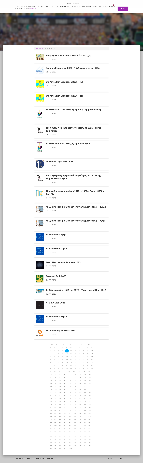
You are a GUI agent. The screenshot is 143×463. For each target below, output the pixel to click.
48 (67, 356)
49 (71, 356)
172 (55, 395)
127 (55, 380)
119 (60, 377)
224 (89, 410)
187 (85, 398)
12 (54, 347)
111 (65, 374)
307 (55, 440)
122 (75, 377)
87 (92, 365)
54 (92, 356)
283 (70, 431)
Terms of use (40, 459)
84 (79, 365)
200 (60, 404)
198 (51, 404)
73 (79, 362)
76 (92, 362)
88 (50, 368)
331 (85, 446)
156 (65, 389)
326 (60, 446)
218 (60, 410)
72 (75, 362)
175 (70, 395)
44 (50, 356)
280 (55, 431)
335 (60, 449)
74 (83, 362)
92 (67, 368)
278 (89, 428)
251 (89, 419)
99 (50, 371)
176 (75, 395)
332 (89, 446)
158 (75, 389)
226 (55, 413)
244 (55, 419)
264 (65, 425)
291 (65, 434)
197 (89, 401)
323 (89, 443)
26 (67, 350)
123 (80, 377)
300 (65, 437)
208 (55, 407)
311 (75, 440)
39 (75, 353)
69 (62, 362)
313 (85, 440)
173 (60, 395)
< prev (51, 344)
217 (55, 410)
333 (51, 449)
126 (51, 380)
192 (65, 401)
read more (32, 8)
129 (65, 380)
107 (89, 371)
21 (92, 347)
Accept (123, 8)
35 (58, 353)
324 (51, 446)
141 (80, 383)
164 (60, 392)
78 (54, 365)
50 (75, 356)
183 (65, 398)
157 (70, 389)
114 (80, 374)
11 (50, 347)
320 (75, 443)
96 (83, 368)
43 (92, 353)
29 (79, 350)
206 (89, 404)
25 (62, 350)
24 (58, 350)
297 (51, 437)
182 (60, 398)
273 (65, 428)
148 (70, 386)
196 (85, 401)
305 (89, 437)
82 (71, 365)
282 (65, 431)
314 (89, 440)
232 (85, 413)
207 (51, 407)
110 (60, 374)
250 (85, 419)
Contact (50, 459)
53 (87, 356)
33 (50, 353)
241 (85, 416)
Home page (39, 48)
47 (62, 356)
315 (51, 443)
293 (75, 434)
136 (55, 383)
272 (60, 428)
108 (51, 374)
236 (60, 416)
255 (65, 422)
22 (50, 350)
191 (60, 401)
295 (85, 434)
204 (80, 404)
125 (89, 377)
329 (75, 446)
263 (60, 425)
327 (65, 446)
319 (70, 443)
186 (80, 398)
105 (79, 371)
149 (75, 386)
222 (80, 410)
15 (67, 347)
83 (75, 365)
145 (55, 386)
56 (54, 359)
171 (51, 395)
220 (70, 410)
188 (89, 398)
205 (85, 404)
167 (75, 392)
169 (85, 392)
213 (80, 407)
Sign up (101, 5)
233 (89, 413)
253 (55, 422)
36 (62, 353)
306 (51, 440)
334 (55, 449)
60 (71, 359)
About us (29, 459)
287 (89, 431)
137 (60, 383)
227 (60, 413)
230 (75, 413)
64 (87, 359)
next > (71, 449)
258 (80, 422)
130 (70, 380)
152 (89, 386)
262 (55, 425)
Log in (108, 5)
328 (70, 446)
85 (83, 365)
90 (58, 368)
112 (70, 374)
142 (85, 383)
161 (89, 389)
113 (75, 374)
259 (85, 422)
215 (89, 407)
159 (80, 389)
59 (67, 359)
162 (51, 392)
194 (75, 401)
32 (92, 350)
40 (79, 353)
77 (50, 365)
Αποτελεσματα (77, 5)
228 (65, 413)
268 (85, 425)
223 (85, 410)
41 (83, 353)
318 (65, 443)
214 (85, 407)
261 (51, 425)
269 (89, 425)
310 (70, 440)
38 (71, 353)
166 (70, 392)
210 (65, 407)
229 (70, 413)
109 (55, 374)
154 (55, 389)
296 (89, 434)
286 (85, 431)
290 (60, 434)
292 (70, 434)
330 (80, 446)
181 (55, 398)
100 (55, 371)
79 (58, 365)
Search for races (90, 5)
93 (71, 368)
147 (65, 386)
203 (75, 404)
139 (70, 383)
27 (71, 350)
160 (85, 389)
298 (55, 437)
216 (51, 410)
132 (80, 380)
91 (62, 368)
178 (85, 395)
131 (75, 380)
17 (75, 347)
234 (51, 416)
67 (54, 362)
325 (55, 446)
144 (51, 386)
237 (65, 416)
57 (58, 359)
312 (80, 440)
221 (75, 410)
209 (60, 407)
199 (55, 404)
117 (51, 377)
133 (85, 380)
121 (70, 377)
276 (80, 428)
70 (67, 362)
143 (89, 383)
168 (80, 392)
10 (89, 345)
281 (60, 431)
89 (54, 368)
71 (71, 362)
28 (75, 350)
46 (58, 356)
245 (60, 419)
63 (83, 359)
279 (51, 431)
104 (74, 371)
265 (70, 425)
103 (69, 371)
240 (80, 416)
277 (85, 428)
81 (67, 365)
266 (75, 425)
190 (55, 401)
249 (80, 419)
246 (65, 419)
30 (83, 350)
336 (65, 449)
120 (65, 377)
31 (87, 350)
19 (83, 347)
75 (87, 362)
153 (51, 389)
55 (50, 359)
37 (67, 353)
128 (60, 380)
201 (65, 404)
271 (55, 428)
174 (65, 395)
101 (60, 371)
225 (51, 413)
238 (70, 416)
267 (80, 425)
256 (70, 422)
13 (58, 347)
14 (62, 347)
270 (51, 428)
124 (85, 377)
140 (75, 383)
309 (65, 440)
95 (79, 368)
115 (85, 374)
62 (79, 359)
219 (65, 410)
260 (89, 422)
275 (75, 428)
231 (80, 413)
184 (70, 398)
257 (75, 422)
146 (60, 386)
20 (87, 347)
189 (51, 401)
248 (75, 419)
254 (60, 422)
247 (70, 419)
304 (85, 437)
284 (75, 431)
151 (85, 386)
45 (54, 356)
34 (54, 353)
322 (85, 443)
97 (87, 368)
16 (71, 347)
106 (84, 371)
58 (62, 359)
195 (80, 401)
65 (92, 359)
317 (60, 443)
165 (65, 392)
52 (83, 356)
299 (60, 437)
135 (51, 383)
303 (80, 437)
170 (89, 392)
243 (51, 419)
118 (55, 377)
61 (75, 359)
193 (70, 401)
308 (60, 440)
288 (51, 434)
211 (70, 407)
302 (75, 437)
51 (79, 356)
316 (55, 443)
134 (89, 380)
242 (89, 416)
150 (80, 386)
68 (58, 362)
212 (75, 407)
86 (87, 365)
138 (65, 383)
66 (50, 362)
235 (55, 416)
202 (70, 404)
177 (80, 395)
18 (79, 347)
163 (55, 392)
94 (75, 368)
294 (80, 434)
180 (51, 398)
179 (89, 395)
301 (70, 437)
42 (87, 353)
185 (75, 398)
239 (75, 416)
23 (54, 350)
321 (80, 443)
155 (60, 389)
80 (62, 365)
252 (51, 422)
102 (64, 371)
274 (70, 428)
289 (55, 434)
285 (80, 431)
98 (92, 368)
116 (89, 374)
